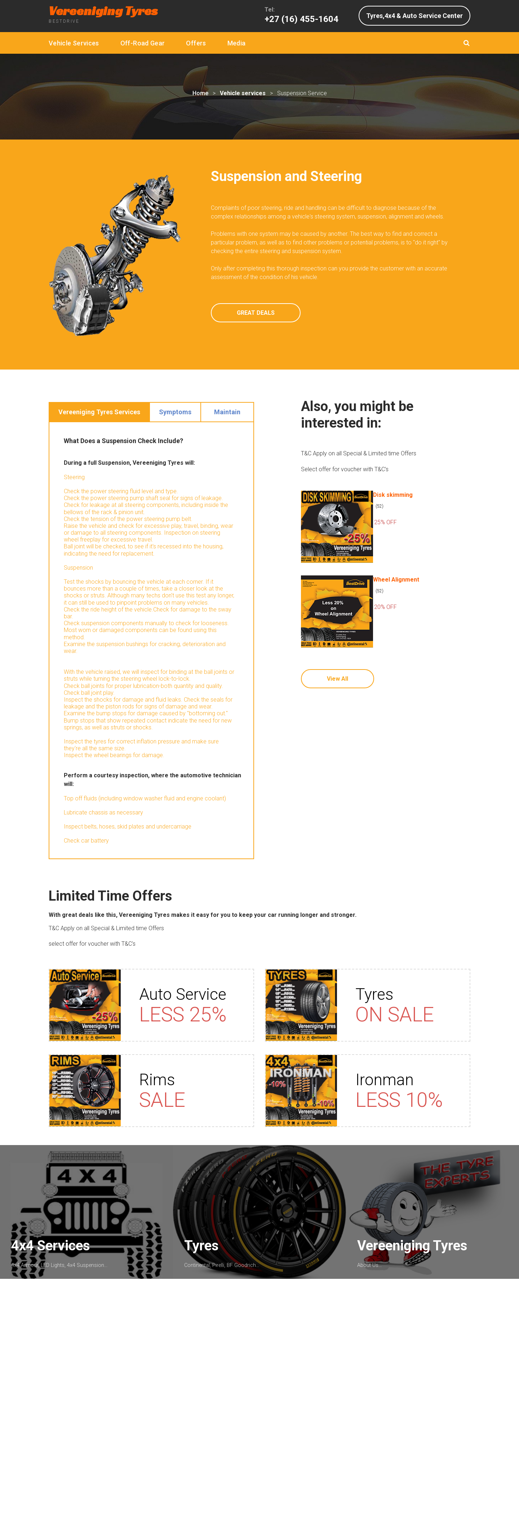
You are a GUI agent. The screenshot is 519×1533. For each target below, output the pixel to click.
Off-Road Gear (142, 43)
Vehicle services (243, 93)
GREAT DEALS (256, 312)
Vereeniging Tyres (415, 1258)
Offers (196, 43)
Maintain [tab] (227, 412)
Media (236, 43)
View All (337, 678)
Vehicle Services (74, 43)
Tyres (204, 1258)
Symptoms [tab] (175, 412)
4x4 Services (53, 1258)
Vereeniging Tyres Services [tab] (99, 412)
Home (200, 93)
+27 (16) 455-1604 (301, 19)
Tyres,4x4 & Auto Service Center (414, 15)
